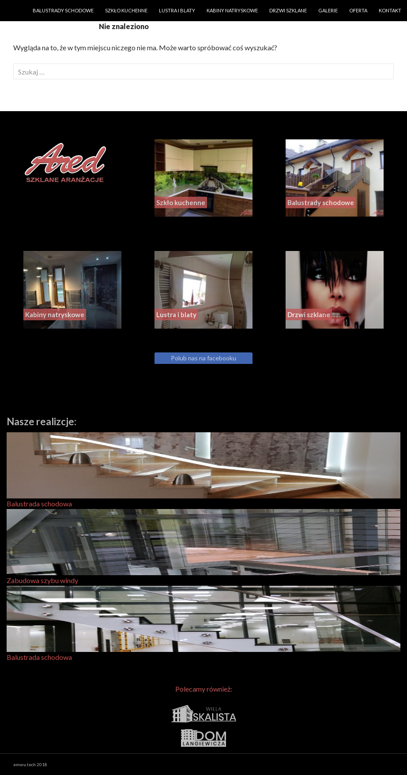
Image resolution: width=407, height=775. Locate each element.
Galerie (328, 10)
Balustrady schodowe (63, 10)
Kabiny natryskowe (232, 10)
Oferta (358, 10)
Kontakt (390, 10)
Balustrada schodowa (203, 470)
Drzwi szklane (288, 10)
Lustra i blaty (177, 10)
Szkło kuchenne (126, 10)
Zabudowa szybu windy (203, 546)
